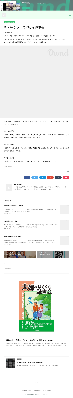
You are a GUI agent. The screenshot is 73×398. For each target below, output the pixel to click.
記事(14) (5, 166)
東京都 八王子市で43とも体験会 (13, 205)
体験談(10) (10, 166)
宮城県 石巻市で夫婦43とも (12, 221)
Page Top (36, 383)
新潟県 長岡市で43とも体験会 (12, 237)
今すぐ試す (26, 8)
